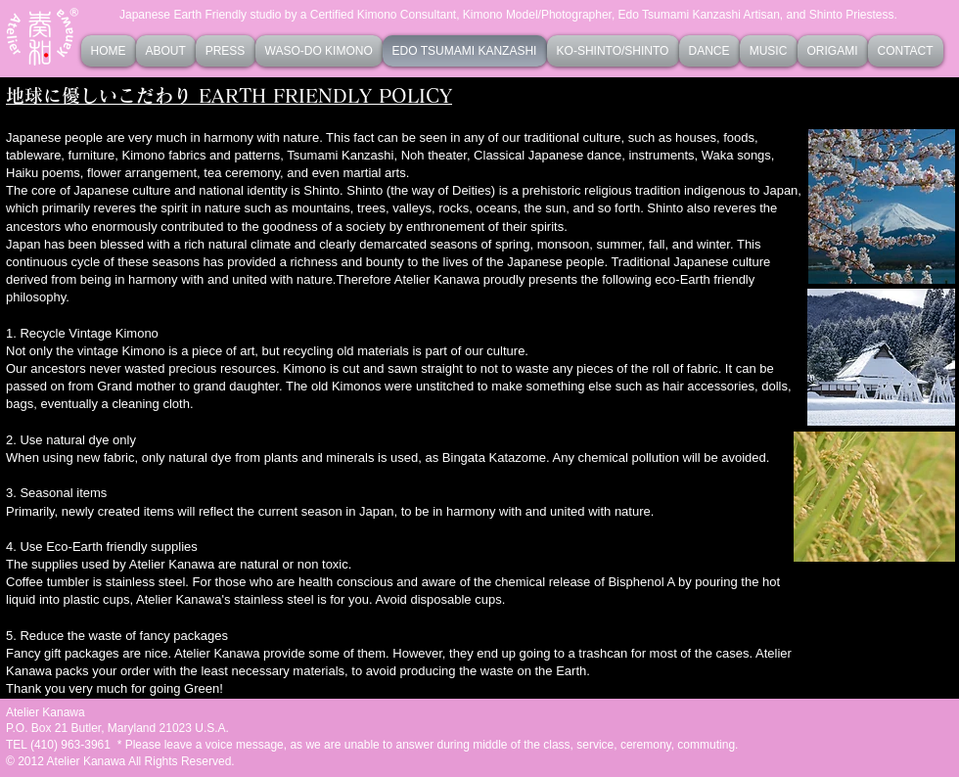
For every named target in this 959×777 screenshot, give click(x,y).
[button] (319, 51)
